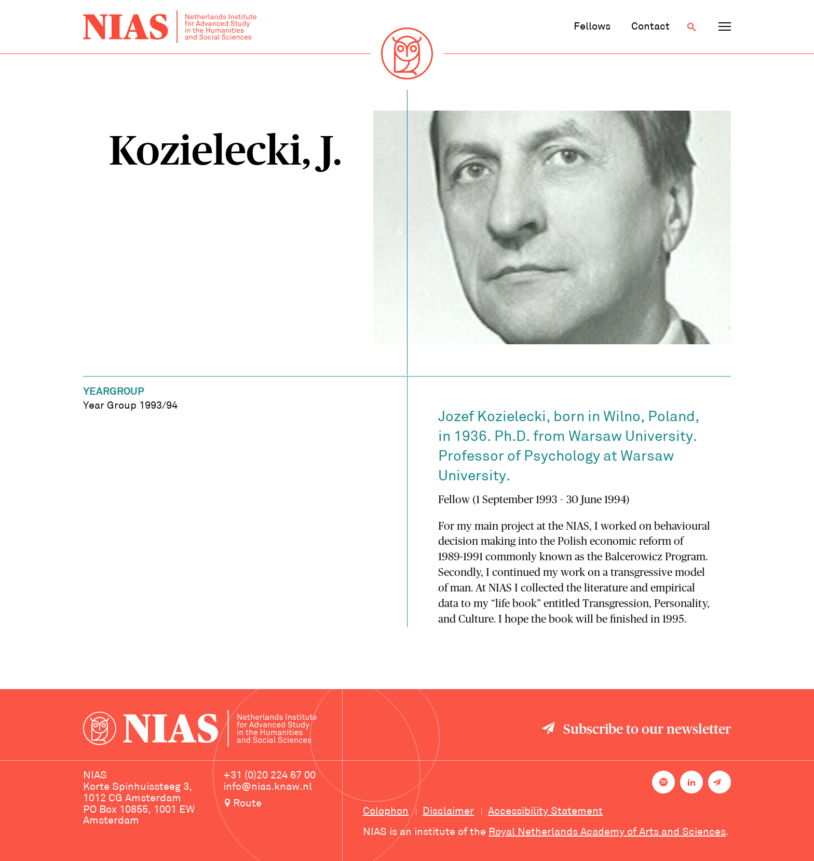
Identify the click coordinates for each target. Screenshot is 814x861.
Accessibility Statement (545, 811)
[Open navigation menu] (724, 27)
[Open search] (691, 27)
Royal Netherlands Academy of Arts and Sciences (607, 832)
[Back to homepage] (169, 26)
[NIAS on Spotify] (663, 782)
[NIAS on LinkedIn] (691, 782)
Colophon (386, 811)
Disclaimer (448, 811)
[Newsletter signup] (719, 782)
